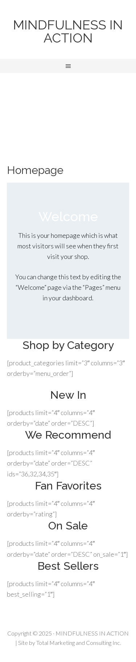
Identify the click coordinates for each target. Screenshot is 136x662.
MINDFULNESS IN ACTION (68, 31)
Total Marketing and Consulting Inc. (78, 642)
